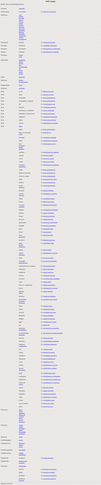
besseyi (21, 134)
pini (20, 68)
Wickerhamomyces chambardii (51, 52)
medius (20, 430)
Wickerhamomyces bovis (49, 144)
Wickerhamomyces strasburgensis (51, 48)
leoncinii (21, 25)
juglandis (21, 453)
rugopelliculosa (23, 346)
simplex (21, 72)
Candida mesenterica (48, 458)
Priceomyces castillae (48, 161)
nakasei (21, 293)
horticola (21, 22)
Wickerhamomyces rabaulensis (51, 341)
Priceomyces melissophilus (50, 261)
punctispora (22, 335)
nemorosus (21, 27)
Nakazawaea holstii (48, 235)
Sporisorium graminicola (49, 478)
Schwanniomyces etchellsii (50, 193)
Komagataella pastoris (48, 309)
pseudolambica (22, 330)
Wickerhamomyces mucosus (50, 288)
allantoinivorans (23, 461)
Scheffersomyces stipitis (49, 373)
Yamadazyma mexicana (49, 275)
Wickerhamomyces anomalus (50, 123)
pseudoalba (22, 34)
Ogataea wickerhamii (48, 213)
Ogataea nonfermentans (49, 285)
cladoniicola (22, 415)
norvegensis (22, 301)
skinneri (21, 74)
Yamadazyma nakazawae (49, 296)
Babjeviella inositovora (49, 240)
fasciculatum (22, 450)
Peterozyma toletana (48, 387)
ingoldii (21, 440)
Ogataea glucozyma (48, 219)
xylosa (20, 57)
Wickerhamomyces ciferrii (49, 179)
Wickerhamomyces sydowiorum (51, 382)
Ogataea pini (46, 325)
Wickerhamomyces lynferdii (50, 253)
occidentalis (22, 303)
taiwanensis (22, 422)
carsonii (21, 425)
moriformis (22, 463)
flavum (20, 85)
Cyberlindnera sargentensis (50, 355)
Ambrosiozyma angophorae (50, 117)
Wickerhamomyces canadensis (51, 152)
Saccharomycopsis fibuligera (50, 210)
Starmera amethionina (48, 110)
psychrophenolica (23, 82)
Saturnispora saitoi (48, 349)
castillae (21, 427)
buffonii (21, 445)
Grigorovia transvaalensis (49, 11)
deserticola (21, 187)
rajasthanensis (22, 35)
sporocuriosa (22, 370)
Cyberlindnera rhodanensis (50, 45)
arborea (21, 411)
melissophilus (22, 432)
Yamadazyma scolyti (48, 362)
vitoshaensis (22, 434)
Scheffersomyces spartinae (50, 368)
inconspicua (22, 237)
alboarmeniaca (22, 466)
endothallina (22, 60)
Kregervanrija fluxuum (49, 216)
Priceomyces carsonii (48, 158)
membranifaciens (23, 263)
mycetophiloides (23, 67)
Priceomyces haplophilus (49, 225)
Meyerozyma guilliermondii (50, 222)
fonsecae (21, 20)
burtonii (21, 147)
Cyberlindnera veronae (49, 400)
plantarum (21, 32)
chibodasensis (22, 166)
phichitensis (22, 30)
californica (21, 149)
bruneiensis (22, 145)
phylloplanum (22, 455)
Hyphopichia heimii (48, 229)
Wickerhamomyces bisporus (50, 140)
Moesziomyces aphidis (49, 472)
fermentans (21, 206)
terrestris (21, 37)
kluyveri (21, 245)
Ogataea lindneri (47, 250)
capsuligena (22, 413)
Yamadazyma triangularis (49, 394)
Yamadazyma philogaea (49, 318)
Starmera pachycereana (49, 113)
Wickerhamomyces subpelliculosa (51, 379)
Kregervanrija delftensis (49, 182)
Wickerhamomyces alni (49, 104)
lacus (20, 65)
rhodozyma (22, 77)
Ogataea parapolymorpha (49, 120)
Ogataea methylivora (48, 272)
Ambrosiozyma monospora (50, 205)
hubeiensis (21, 480)
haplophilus (22, 428)
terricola (21, 384)
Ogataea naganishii (48, 291)
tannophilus (22, 8)
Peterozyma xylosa (48, 406)
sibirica (21, 70)
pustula (20, 446)
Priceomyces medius (48, 258)
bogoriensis (22, 443)
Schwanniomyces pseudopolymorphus (52, 333)
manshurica (22, 255)
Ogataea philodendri (48, 315)
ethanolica (21, 195)
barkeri (20, 126)
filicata (20, 418)
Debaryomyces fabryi (48, 94)
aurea (20, 15)
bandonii (21, 16)
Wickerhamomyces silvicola (50, 365)
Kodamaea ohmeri (47, 306)
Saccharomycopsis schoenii (50, 299)
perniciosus (22, 29)
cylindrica (21, 416)
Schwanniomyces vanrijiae (50, 397)
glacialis (21, 80)
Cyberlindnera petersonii (49, 312)
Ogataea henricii (47, 232)
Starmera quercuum (48, 338)
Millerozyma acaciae (48, 91)
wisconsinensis (22, 39)
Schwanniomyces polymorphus (51, 328)
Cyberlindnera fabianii (48, 198)
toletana (21, 55)
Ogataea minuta (47, 282)
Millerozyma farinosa (48, 201)
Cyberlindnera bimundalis (49, 137)
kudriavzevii (22, 246)
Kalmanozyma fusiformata (50, 475)
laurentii (21, 23)
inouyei (21, 437)
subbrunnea (22, 88)
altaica (20, 409)
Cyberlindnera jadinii (48, 243)
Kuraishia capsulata (48, 155)
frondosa (21, 63)
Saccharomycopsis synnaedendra (51, 278)
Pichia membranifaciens (49, 98)
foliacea (21, 61)
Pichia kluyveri (47, 132)
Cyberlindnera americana (49, 107)
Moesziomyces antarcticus (49, 469)
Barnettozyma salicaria (49, 352)
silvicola (21, 420)
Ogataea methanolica (48, 269)
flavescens (21, 18)
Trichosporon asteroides (49, 42)
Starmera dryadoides (48, 190)
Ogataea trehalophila (48, 390)
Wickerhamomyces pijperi (49, 322)
